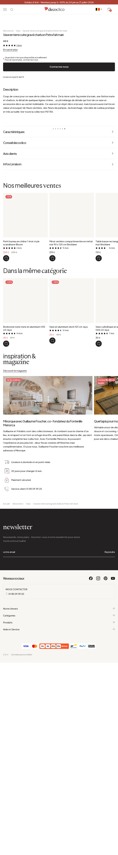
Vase (18, 202)
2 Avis (19, 217)
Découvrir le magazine (15, 541)
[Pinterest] (106, 753)
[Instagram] (98, 753)
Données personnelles (21, 828)
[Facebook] (91, 753)
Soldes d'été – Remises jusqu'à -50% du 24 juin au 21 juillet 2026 (59, 2)
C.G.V (5, 828)
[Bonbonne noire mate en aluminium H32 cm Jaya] (6, 515)
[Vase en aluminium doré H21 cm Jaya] (52, 512)
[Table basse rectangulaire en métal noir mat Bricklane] (99, 429)
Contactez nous (59, 237)
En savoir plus (10, 220)
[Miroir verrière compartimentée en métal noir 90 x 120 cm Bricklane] (52, 429)
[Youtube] (113, 753)
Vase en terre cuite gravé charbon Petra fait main (44, 202)
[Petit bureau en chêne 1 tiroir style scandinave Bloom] (6, 429)
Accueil (6, 677)
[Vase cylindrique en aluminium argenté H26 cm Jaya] (99, 515)
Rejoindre (109, 725)
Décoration (8, 202)
